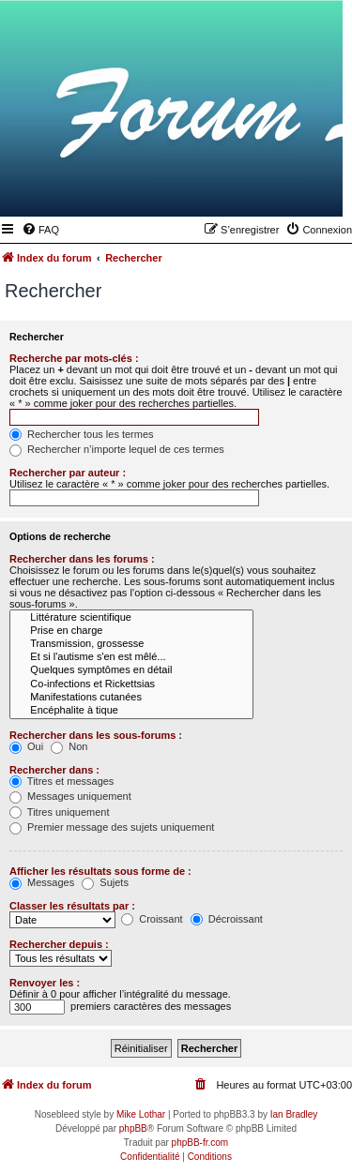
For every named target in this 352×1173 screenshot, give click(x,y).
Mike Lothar (140, 1114)
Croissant (152, 919)
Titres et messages (61, 781)
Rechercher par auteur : (67, 472)
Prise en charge (131, 631)
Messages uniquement (70, 796)
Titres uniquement (59, 812)
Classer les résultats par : (72, 905)
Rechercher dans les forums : (82, 558)
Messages (41, 882)
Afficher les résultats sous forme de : (100, 871)
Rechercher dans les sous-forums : (95, 735)
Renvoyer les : (44, 982)
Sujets (105, 882)
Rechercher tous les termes (81, 434)
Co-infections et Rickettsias (131, 684)
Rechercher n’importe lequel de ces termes (116, 449)
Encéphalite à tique (131, 710)
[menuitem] (40, 229)
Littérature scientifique (131, 617)
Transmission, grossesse (131, 644)
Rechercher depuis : (59, 944)
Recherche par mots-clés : (74, 358)
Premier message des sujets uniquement (111, 827)
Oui (26, 746)
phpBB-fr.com (200, 1142)
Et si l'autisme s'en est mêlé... (131, 657)
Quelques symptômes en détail (131, 670)
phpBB (133, 1128)
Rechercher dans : (54, 769)
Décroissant (227, 919)
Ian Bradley (294, 1114)
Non (69, 746)
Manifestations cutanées (131, 697)
